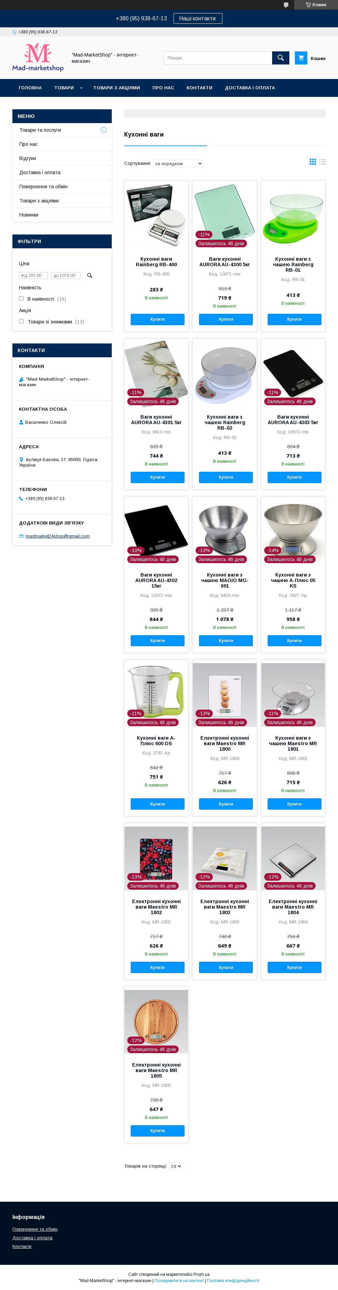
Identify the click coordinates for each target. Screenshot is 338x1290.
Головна (30, 87)
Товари (64, 87)
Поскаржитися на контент (179, 1280)
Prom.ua (201, 1274)
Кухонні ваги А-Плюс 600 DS (156, 740)
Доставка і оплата (250, 87)
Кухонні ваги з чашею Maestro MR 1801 (293, 743)
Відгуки (27, 158)
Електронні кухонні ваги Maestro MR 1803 (224, 907)
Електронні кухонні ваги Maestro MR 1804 (293, 907)
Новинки (28, 215)
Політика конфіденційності (233, 1280)
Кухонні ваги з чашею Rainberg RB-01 (293, 264)
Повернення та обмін (48, 105)
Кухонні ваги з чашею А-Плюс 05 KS (293, 580)
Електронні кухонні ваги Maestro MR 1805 (156, 1070)
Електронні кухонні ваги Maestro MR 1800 (224, 743)
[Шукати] (280, 57)
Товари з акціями (116, 87)
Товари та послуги (40, 130)
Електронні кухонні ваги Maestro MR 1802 (156, 907)
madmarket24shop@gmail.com (58, 536)
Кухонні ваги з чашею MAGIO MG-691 (225, 580)
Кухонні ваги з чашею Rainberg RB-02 (225, 422)
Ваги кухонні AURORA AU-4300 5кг (224, 261)
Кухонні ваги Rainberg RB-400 (156, 261)
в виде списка (322, 163)
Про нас (163, 87)
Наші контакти (198, 18)
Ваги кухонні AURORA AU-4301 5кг (156, 419)
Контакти (199, 87)
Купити (157, 319)
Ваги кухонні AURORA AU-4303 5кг (293, 419)
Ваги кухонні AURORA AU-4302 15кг (156, 580)
